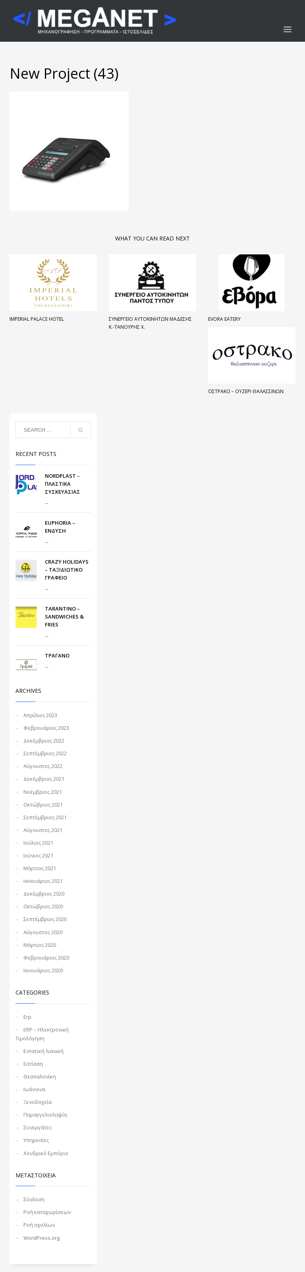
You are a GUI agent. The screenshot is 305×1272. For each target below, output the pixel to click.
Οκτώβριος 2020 (43, 906)
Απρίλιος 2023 (40, 715)
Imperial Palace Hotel (37, 319)
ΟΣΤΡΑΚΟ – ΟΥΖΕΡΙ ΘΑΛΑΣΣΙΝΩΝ (246, 391)
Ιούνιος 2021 (38, 855)
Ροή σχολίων (39, 1224)
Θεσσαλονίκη (39, 1076)
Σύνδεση (33, 1199)
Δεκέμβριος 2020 (43, 893)
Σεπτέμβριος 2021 (45, 817)
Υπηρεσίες (36, 1140)
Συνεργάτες (37, 1127)
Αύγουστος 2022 (42, 766)
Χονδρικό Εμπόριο (45, 1153)
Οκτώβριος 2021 (43, 804)
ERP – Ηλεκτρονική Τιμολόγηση (42, 1034)
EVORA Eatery (224, 319)
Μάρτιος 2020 (39, 944)
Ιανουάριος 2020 (43, 970)
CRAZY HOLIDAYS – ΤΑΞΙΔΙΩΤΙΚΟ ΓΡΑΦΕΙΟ (67, 569)
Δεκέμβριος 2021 (43, 778)
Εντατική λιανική (43, 1051)
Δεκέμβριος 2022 (43, 740)
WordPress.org (41, 1237)
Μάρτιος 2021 (39, 868)
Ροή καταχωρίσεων (47, 1212)
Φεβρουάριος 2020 (46, 957)
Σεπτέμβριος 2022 (45, 753)
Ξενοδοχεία (37, 1101)
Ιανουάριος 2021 (43, 880)
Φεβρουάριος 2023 (46, 727)
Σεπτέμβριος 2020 (45, 919)
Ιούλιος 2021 (38, 842)
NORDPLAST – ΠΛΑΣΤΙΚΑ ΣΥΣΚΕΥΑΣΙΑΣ (62, 483)
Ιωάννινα (34, 1089)
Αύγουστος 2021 (42, 830)
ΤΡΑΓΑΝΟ (57, 655)
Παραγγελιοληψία (45, 1114)
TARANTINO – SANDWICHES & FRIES (64, 616)
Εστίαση (33, 1063)
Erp (27, 1016)
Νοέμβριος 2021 (42, 791)
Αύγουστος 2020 (42, 932)
